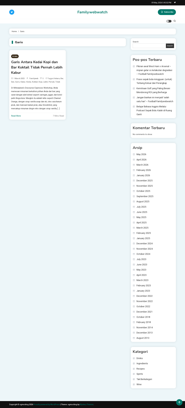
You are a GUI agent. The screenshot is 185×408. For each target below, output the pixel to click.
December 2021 (145, 311)
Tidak (57, 82)
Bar (61, 78)
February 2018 (144, 322)
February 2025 (144, 233)
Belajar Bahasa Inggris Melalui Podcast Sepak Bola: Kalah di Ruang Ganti (154, 110)
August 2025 (143, 201)
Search (136, 42)
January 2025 (143, 238)
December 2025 (145, 180)
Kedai (28, 82)
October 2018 (143, 317)
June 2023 (142, 264)
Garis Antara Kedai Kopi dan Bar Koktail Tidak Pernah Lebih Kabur (37, 67)
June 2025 (142, 212)
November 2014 (145, 327)
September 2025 (145, 196)
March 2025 (142, 227)
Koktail (35, 82)
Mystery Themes (86, 404)
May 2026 (141, 154)
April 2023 (141, 275)
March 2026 (142, 164)
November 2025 (145, 186)
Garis (17, 82)
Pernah (52, 82)
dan (12, 82)
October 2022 (143, 306)
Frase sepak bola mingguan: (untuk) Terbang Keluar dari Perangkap (154, 81)
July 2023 (141, 259)
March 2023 (142, 280)
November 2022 (145, 301)
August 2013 (143, 338)
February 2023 (144, 285)
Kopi (40, 82)
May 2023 (141, 269)
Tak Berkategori (144, 379)
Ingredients (142, 363)
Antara (57, 78)
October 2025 (143, 191)
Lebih (45, 82)
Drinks (14, 56)
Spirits (140, 374)
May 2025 (141, 217)
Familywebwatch (92, 12)
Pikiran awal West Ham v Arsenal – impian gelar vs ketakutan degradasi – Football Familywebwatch (154, 70)
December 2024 (145, 243)
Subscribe (166, 12)
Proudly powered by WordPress (46, 404)
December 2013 (145, 332)
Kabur (23, 82)
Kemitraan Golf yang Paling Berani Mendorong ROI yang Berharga (153, 90)
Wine (139, 384)
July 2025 (141, 206)
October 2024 (143, 254)
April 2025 (141, 222)
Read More (16, 116)
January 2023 (143, 290)
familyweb (33, 78)
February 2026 (144, 170)
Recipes (141, 368)
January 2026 (143, 175)
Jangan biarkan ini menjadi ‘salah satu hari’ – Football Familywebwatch (155, 99)
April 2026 (141, 159)
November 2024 (145, 248)
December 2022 (145, 296)
